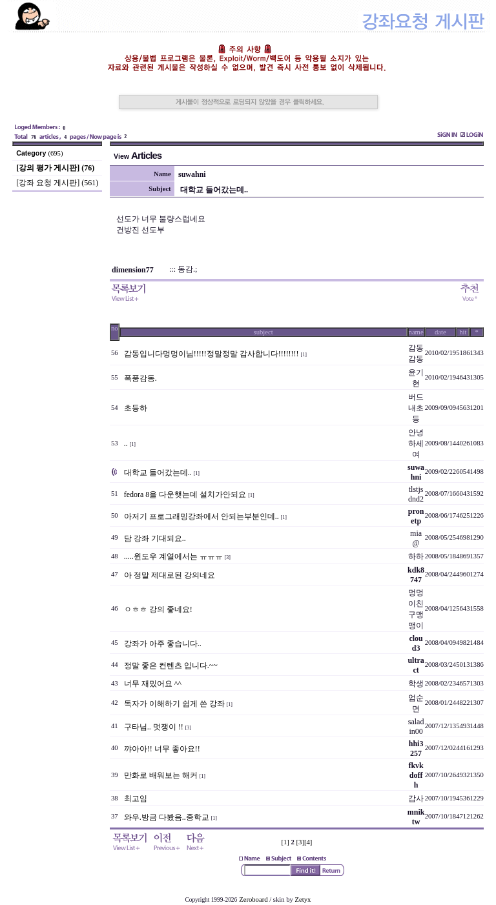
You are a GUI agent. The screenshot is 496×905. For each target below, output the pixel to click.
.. (126, 443)
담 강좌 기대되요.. (155, 538)
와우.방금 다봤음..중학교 (166, 817)
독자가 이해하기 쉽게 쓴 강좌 (174, 703)
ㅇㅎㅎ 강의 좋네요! (158, 609)
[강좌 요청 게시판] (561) (57, 182)
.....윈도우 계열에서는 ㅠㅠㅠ (173, 556)
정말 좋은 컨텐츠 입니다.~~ (171, 665)
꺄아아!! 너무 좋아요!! (162, 748)
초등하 (135, 407)
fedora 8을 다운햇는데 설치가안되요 (185, 494)
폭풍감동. (140, 378)
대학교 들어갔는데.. (158, 472)
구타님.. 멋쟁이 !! (153, 726)
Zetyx (303, 899)
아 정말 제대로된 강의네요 (169, 575)
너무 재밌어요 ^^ (152, 683)
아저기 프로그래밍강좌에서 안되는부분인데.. (201, 516)
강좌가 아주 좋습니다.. (163, 643)
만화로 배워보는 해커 (161, 775)
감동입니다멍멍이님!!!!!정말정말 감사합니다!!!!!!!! (211, 353)
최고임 (135, 798)
